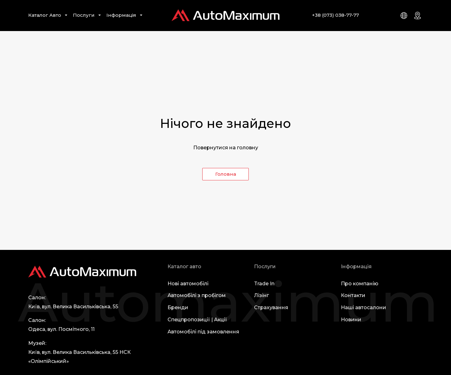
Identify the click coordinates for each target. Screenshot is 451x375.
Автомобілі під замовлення (203, 332)
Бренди (177, 307)
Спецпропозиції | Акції (197, 320)
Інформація (121, 15)
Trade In (264, 284)
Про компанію (359, 284)
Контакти (353, 295)
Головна (225, 174)
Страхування (271, 307)
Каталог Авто (44, 15)
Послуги (84, 15)
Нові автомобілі (187, 284)
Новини (351, 320)
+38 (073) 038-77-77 (335, 15)
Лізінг (261, 295)
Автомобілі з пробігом (196, 295)
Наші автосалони (363, 307)
